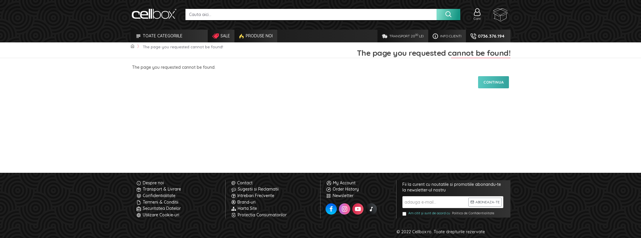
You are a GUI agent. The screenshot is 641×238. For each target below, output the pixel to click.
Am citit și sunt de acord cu (448, 213)
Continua (493, 82)
